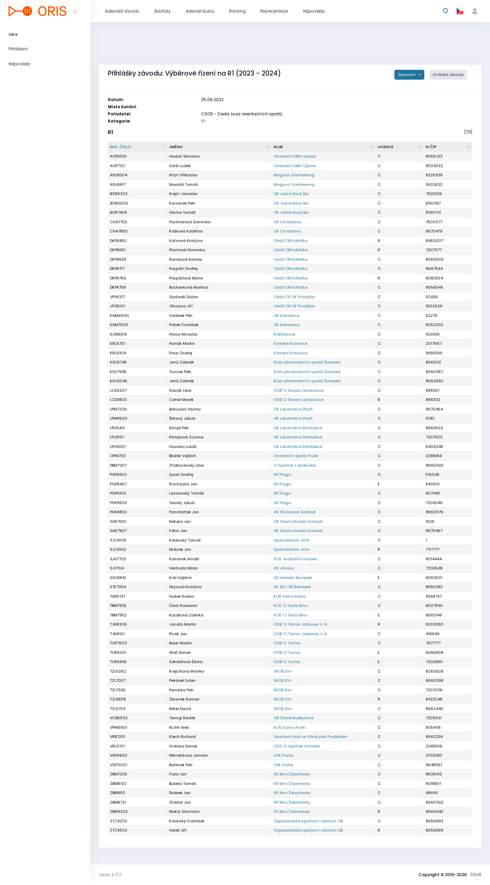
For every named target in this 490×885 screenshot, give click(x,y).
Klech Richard (182, 736)
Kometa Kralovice (290, 343)
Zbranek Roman (184, 699)
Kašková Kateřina (186, 231)
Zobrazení (407, 74)
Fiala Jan (178, 774)
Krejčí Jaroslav (183, 193)
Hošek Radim (181, 596)
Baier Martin (180, 643)
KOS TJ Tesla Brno (290, 605)
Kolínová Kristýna (186, 240)
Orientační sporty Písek (296, 455)
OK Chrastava (287, 222)
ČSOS (475, 875)
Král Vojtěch (180, 577)
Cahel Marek (181, 399)
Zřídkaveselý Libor (186, 465)
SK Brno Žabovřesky (292, 774)
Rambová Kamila (185, 259)
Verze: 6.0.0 (110, 875)
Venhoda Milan (183, 568)
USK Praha (283, 755)
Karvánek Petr (182, 203)
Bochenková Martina (188, 287)
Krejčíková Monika (186, 671)
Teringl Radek (182, 718)
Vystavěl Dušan (183, 297)
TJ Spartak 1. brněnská (295, 465)
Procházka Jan (183, 484)
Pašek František (184, 324)
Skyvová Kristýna (185, 587)
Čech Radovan (183, 605)
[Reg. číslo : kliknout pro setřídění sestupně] (137, 147)
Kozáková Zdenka (186, 615)
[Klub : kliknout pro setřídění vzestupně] (324, 147)
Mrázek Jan (180, 549)
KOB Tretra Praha (290, 596)
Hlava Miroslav (183, 334)
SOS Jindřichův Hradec (295, 559)
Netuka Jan (180, 521)
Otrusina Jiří (181, 306)
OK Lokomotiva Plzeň (293, 409)
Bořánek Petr (181, 765)
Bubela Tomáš (182, 783)
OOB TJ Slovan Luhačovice (299, 390)
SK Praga (282, 474)
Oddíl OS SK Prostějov (294, 297)
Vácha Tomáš (182, 212)
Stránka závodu (448, 74)
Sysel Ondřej (181, 474)
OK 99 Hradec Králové (294, 512)
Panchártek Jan (184, 512)
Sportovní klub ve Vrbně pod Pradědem (310, 736)
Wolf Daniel (180, 652)
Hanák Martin (182, 343)
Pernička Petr (181, 690)
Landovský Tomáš (186, 493)
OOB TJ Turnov (287, 643)
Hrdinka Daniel (183, 746)
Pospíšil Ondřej (183, 268)
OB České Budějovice (293, 718)
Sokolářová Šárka (185, 661)
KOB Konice (284, 334)
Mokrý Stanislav (184, 811)
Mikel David (180, 708)
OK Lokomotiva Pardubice (298, 428)
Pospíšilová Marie (186, 278)
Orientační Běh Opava (295, 156)
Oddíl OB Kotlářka (291, 240)
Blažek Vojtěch (182, 455)
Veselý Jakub (182, 502)
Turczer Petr (180, 371)
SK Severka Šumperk (293, 577)
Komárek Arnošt (184, 559)
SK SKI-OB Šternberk (292, 587)
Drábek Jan (180, 792)
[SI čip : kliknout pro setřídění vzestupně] (448, 147)
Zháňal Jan (180, 802)
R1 (203, 121)
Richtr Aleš (179, 727)
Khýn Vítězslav (183, 175)
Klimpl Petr (179, 428)
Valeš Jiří (177, 830)
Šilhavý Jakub (182, 418)
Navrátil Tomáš (183, 184)
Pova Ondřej (180, 353)
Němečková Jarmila (188, 755)
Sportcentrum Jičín (292, 540)
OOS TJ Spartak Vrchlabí (297, 746)
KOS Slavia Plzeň (289, 727)
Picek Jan (178, 634)
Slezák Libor (180, 390)
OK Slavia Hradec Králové (298, 521)
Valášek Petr (181, 315)
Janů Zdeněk (181, 362)
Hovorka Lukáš (183, 446)
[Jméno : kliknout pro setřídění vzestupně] (219, 147)
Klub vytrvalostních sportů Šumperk (307, 362)
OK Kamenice (286, 315)
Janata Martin (182, 624)
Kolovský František (187, 821)
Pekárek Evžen (182, 680)
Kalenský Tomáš (185, 540)
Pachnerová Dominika (190, 222)
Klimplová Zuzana (186, 437)
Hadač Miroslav (184, 156)
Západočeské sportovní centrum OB (308, 821)
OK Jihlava (284, 568)
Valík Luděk (180, 165)
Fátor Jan (178, 530)
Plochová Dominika (187, 250)
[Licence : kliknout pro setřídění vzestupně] (400, 147)
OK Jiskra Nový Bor (291, 193)
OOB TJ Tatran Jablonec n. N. (301, 624)
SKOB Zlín (283, 671)
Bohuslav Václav (185, 409)
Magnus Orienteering (294, 175)
